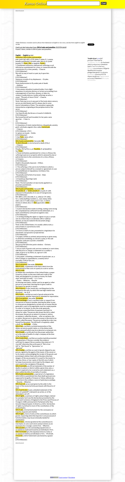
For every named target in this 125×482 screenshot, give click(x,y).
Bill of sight (20, 414)
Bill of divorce (21, 288)
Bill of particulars (22, 390)
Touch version (63, 477)
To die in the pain (21, 143)
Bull (35, 203)
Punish (42, 63)
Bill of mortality (21, 366)
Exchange (27, 324)
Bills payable (20, 428)
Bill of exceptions (22, 298)
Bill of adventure (21, 264)
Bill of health (20, 332)
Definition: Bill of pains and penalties (29, 57)
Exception (39, 298)
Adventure (39, 264)
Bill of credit (20, 270)
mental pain (46, 127)
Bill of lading (20, 350)
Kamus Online (35, 3)
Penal (26, 63)
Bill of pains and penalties (25, 141)
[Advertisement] (62, 26)
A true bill (19, 436)
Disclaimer (72, 477)
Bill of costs (20, 266)
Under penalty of (34, 191)
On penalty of (20, 191)
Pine (29, 63)
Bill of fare (19, 326)
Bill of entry (20, 294)
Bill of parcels (20, 384)
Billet (47, 203)
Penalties (37, 149)
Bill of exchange (21, 300)
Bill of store (20, 422)
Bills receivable (21, 432)
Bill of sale (19, 410)
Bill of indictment (22, 338)
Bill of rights (20, 396)
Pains (22, 137)
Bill (42, 141)
